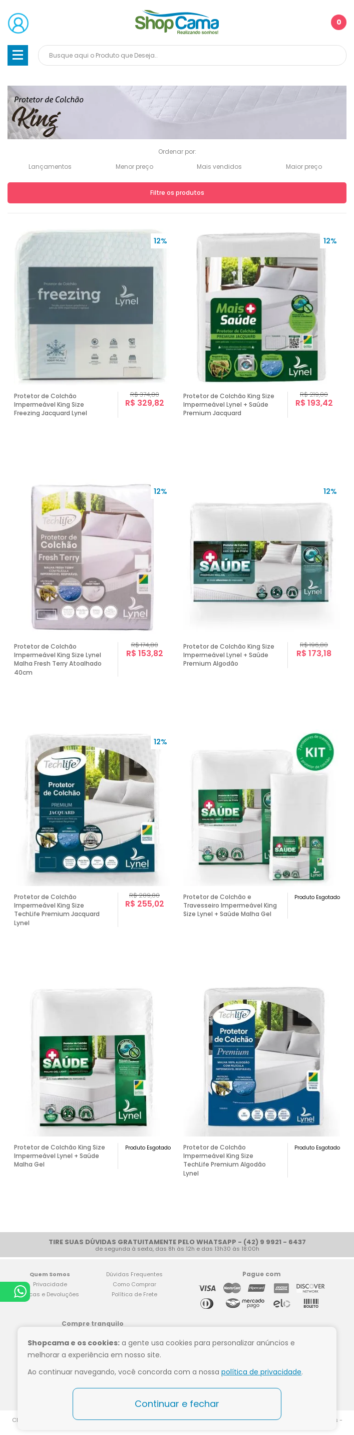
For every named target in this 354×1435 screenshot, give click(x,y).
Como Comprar (134, 1284)
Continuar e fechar (177, 1403)
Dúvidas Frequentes (134, 1274)
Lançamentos (50, 166)
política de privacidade (261, 1372)
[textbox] (192, 55)
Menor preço (134, 166)
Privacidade (50, 1284)
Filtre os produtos (177, 192)
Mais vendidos (219, 166)
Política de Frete (134, 1294)
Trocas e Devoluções (50, 1294)
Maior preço (304, 166)
